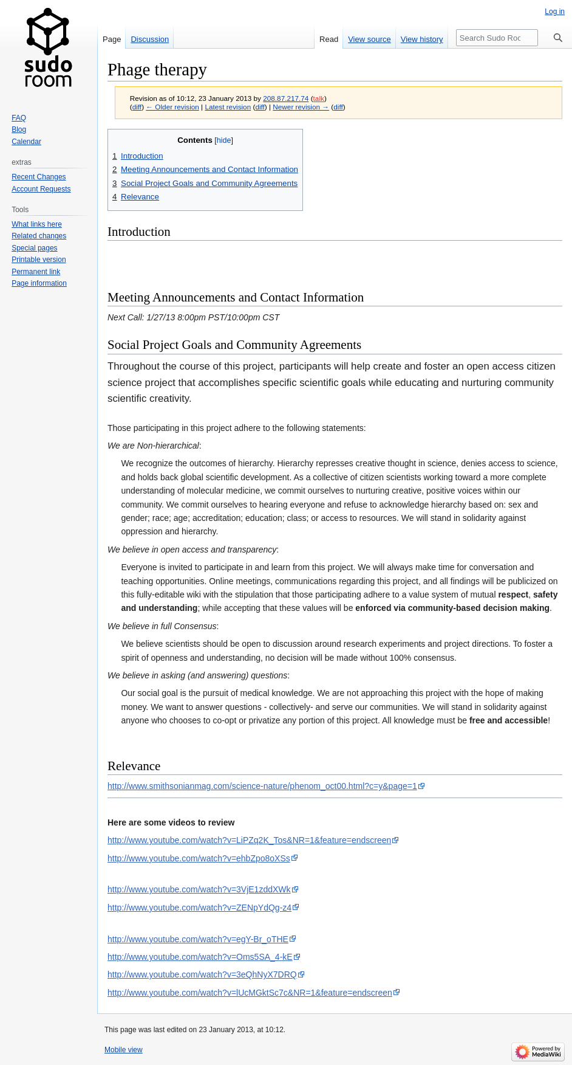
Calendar (26, 141)
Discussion (150, 39)
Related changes (39, 236)
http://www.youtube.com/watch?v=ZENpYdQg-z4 (199, 907)
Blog (19, 129)
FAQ (19, 118)
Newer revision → (301, 107)
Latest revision (228, 107)
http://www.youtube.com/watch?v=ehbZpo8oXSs (198, 858)
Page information (39, 283)
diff (136, 107)
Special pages (34, 248)
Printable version (39, 259)
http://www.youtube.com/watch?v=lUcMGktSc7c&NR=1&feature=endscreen (249, 993)
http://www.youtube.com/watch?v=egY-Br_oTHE (197, 939)
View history (422, 39)
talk (318, 98)
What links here (37, 224)
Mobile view (123, 1050)
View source (369, 39)
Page (112, 39)
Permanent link (36, 271)
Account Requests (41, 189)
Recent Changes (39, 177)
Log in (555, 11)
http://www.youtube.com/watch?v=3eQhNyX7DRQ (202, 974)
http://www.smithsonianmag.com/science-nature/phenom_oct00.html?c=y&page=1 (262, 786)
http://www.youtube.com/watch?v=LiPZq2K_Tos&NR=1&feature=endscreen (249, 840)
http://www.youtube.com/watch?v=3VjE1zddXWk (199, 889)
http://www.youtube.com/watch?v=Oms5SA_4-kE (200, 957)
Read (328, 39)
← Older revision (172, 107)
